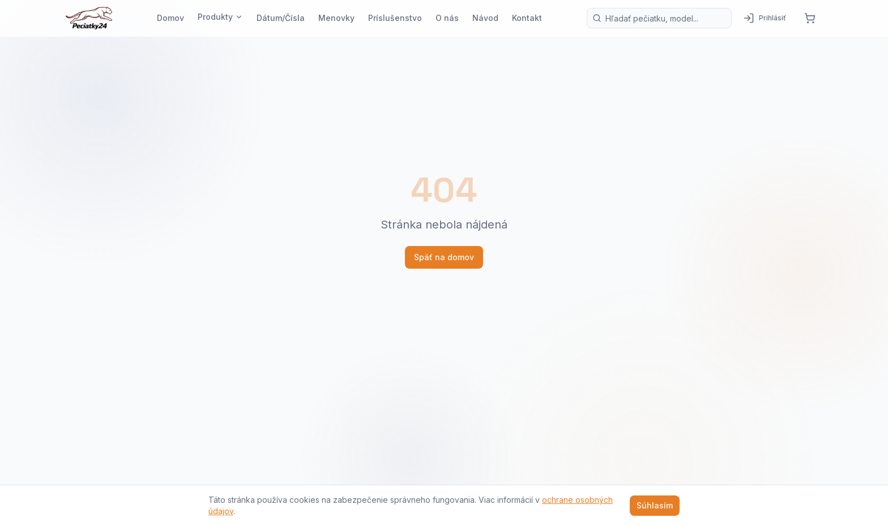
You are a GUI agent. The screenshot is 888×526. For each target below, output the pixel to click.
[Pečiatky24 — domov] (89, 18)
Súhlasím (655, 505)
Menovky (336, 18)
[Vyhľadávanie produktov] (659, 18)
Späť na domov (444, 257)
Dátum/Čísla (281, 18)
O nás (447, 18)
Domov (170, 18)
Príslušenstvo (395, 18)
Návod (485, 18)
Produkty (220, 16)
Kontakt (527, 18)
